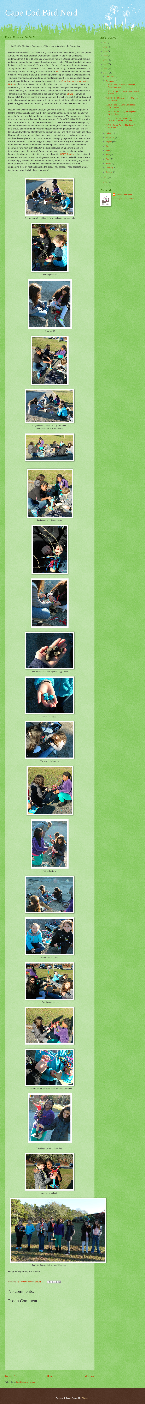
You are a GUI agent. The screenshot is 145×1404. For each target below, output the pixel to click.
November (110, 81)
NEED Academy (68, 154)
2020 (105, 51)
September (110, 137)
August (109, 142)
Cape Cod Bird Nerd (41, 12)
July (108, 146)
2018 (105, 60)
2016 (105, 69)
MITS (58, 72)
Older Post (88, 1376)
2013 (105, 182)
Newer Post (11, 1376)
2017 (105, 64)
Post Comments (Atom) (25, 1382)
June (108, 150)
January (109, 172)
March (109, 163)
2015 (105, 73)
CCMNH (70, 94)
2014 (105, 178)
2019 (105, 56)
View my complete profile (123, 198)
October (109, 133)
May (108, 155)
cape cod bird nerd (124, 195)
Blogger (85, 1398)
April (108, 159)
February (110, 168)
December (110, 76)
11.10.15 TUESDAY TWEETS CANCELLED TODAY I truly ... (119, 119)
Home (50, 1376)
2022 (105, 47)
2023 (105, 43)
